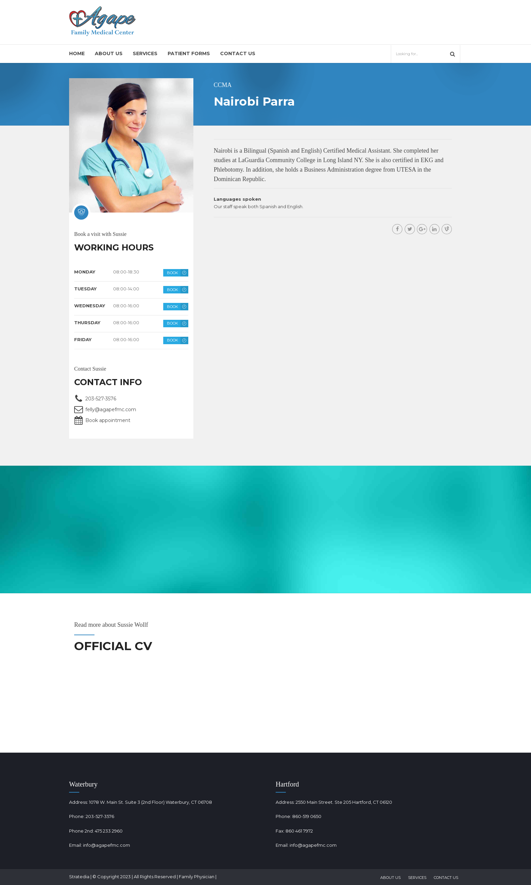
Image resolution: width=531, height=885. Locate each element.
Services (145, 53)
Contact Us (237, 53)
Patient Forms (189, 53)
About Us (109, 53)
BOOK (172, 272)
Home (77, 53)
